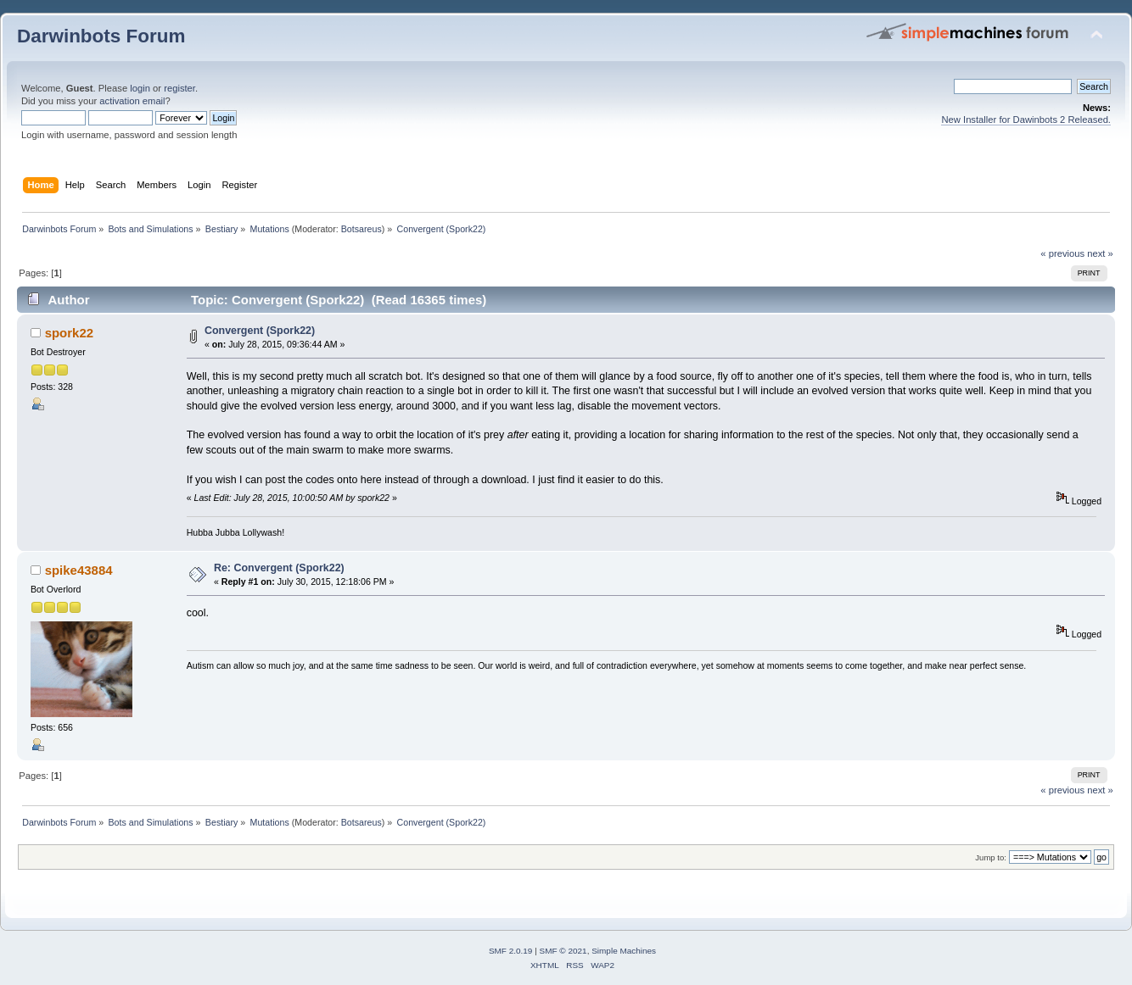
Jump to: (990, 857)
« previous (1062, 253)
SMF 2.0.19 (511, 950)
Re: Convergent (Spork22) (279, 568)
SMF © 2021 (563, 950)
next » (1100, 253)
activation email (132, 101)
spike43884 (79, 570)
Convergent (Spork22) (260, 331)
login (140, 88)
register (179, 88)
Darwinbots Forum (101, 36)
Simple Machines (623, 950)
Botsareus (361, 229)
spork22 (69, 333)
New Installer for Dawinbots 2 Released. (1026, 119)
